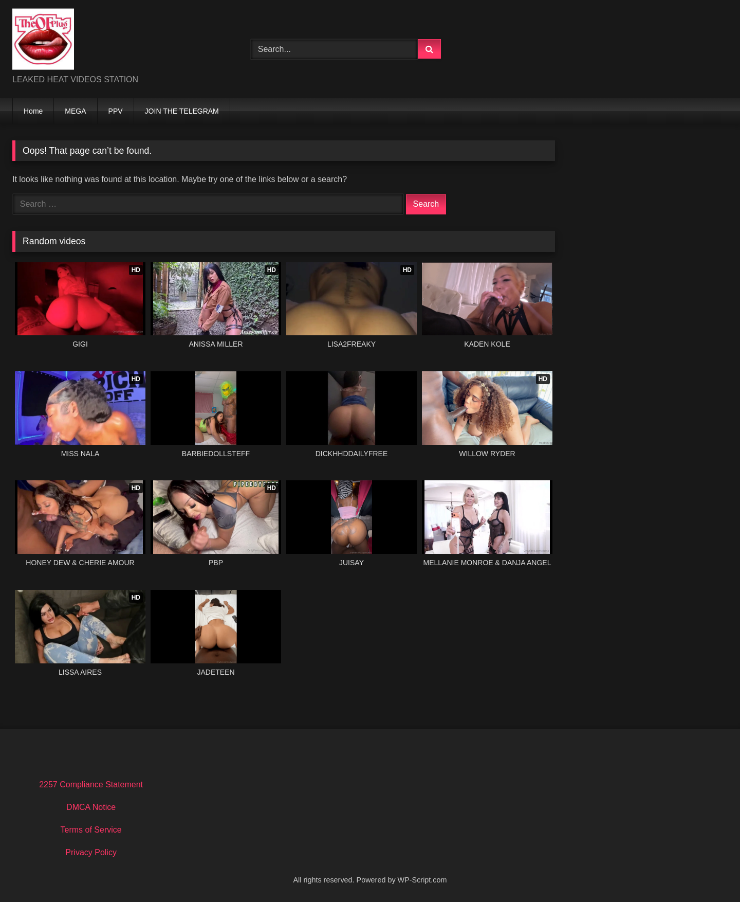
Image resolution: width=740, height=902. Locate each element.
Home (33, 111)
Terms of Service (91, 829)
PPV (115, 111)
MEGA (75, 111)
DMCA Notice (91, 807)
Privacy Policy (91, 852)
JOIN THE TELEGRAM (182, 111)
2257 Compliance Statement (91, 784)
